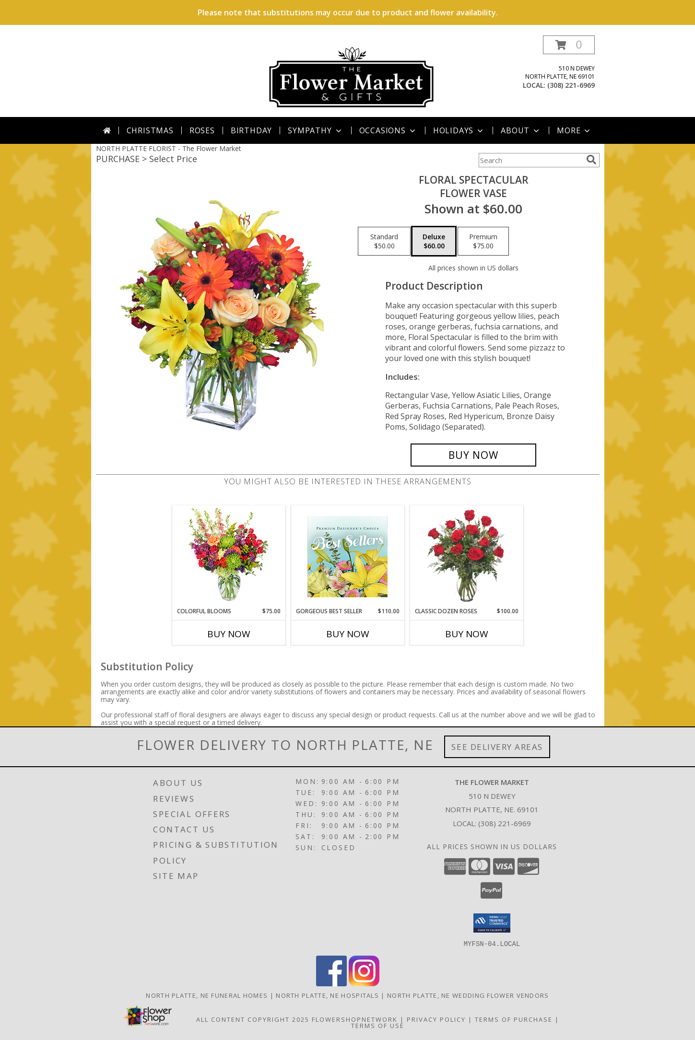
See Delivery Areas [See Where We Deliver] (497, 746)
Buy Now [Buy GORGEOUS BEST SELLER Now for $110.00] (347, 634)
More (574, 130)
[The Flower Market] (351, 76)
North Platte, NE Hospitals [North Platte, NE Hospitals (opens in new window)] (327, 995)
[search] (591, 159)
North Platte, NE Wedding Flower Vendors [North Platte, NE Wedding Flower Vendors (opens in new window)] (468, 995)
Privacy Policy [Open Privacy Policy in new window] (436, 1019)
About (521, 130)
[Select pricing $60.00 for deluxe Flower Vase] (433, 241)
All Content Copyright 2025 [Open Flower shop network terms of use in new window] (252, 1019)
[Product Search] (530, 160)
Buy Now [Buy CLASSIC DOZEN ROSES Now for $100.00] (466, 634)
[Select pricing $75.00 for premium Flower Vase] (483, 241)
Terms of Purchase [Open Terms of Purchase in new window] (514, 1019)
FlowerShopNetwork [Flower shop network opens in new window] (355, 1019)
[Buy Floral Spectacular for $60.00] (474, 455)
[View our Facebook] (331, 983)
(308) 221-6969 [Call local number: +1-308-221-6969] (571, 85)
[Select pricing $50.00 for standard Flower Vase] (384, 241)
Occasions (388, 130)
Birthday (251, 130)
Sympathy (315, 130)
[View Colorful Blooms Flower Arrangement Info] (228, 556)
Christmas (150, 130)
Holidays (459, 130)
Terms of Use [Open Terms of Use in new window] (377, 1025)
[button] (569, 44)
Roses (202, 130)
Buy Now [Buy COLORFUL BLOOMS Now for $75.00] (228, 634)
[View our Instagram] (364, 983)
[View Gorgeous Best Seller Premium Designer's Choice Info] (347, 556)
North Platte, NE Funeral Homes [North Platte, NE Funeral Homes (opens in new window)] (207, 995)
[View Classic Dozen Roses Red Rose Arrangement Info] (466, 556)
